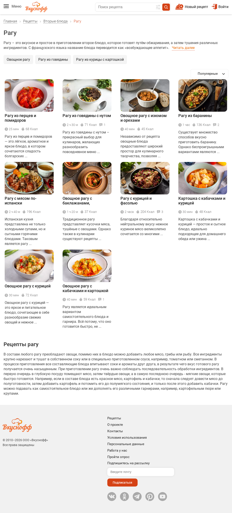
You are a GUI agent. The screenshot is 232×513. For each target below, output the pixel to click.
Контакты (115, 431)
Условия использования (127, 438)
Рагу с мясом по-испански (21, 200)
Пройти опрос (118, 457)
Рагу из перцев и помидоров (20, 118)
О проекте (115, 425)
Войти (220, 6)
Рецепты (30, 21)
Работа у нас (117, 450)
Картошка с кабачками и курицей (201, 200)
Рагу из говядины (53, 59)
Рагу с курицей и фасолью (136, 200)
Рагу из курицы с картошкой (100, 59)
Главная (10, 21)
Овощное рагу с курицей (28, 286)
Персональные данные (125, 444)
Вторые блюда (55, 21)
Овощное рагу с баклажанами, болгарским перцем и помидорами (83, 201)
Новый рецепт (196, 7)
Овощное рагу (18, 59)
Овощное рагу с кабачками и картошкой (85, 288)
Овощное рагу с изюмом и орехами (143, 118)
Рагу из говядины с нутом (87, 115)
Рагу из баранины (195, 115)
